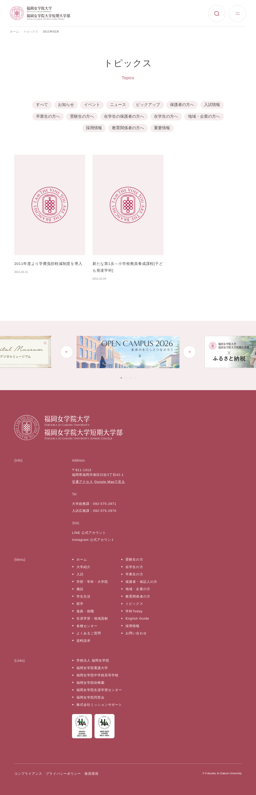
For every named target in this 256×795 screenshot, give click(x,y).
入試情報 (212, 104)
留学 (80, 604)
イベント (92, 104)
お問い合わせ (136, 633)
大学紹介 (83, 567)
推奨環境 (91, 774)
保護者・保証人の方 (141, 582)
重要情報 (162, 128)
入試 (80, 574)
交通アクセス (82, 482)
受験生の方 (134, 559)
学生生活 (83, 596)
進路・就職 (85, 611)
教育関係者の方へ (128, 128)
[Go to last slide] (66, 352)
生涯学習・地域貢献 (92, 618)
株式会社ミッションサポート (99, 705)
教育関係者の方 (138, 596)
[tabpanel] (131, 352)
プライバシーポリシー (63, 774)
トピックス (31, 31)
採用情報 (94, 128)
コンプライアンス (28, 774)
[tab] (121, 378)
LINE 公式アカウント (89, 533)
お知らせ (66, 104)
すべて (42, 104)
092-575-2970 (104, 511)
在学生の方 (134, 567)
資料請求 (83, 641)
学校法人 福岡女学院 (92, 660)
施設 (80, 589)
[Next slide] (189, 352)
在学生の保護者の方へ (124, 116)
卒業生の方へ (48, 116)
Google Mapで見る (109, 482)
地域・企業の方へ (204, 116)
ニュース (118, 104)
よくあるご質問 (88, 633)
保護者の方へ (182, 104)
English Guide (137, 618)
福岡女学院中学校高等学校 (97, 675)
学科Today (134, 611)
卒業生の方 (134, 574)
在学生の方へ (166, 116)
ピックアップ (148, 104)
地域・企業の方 (138, 589)
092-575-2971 (104, 504)
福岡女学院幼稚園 (90, 683)
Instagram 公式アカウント (93, 540)
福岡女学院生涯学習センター (99, 690)
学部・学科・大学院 (92, 582)
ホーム (14, 31)
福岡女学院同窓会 (90, 697)
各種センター (87, 626)
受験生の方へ (82, 116)
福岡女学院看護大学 (92, 668)
